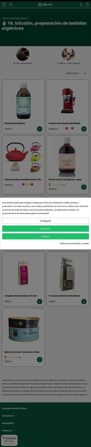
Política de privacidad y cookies (74, 243)
